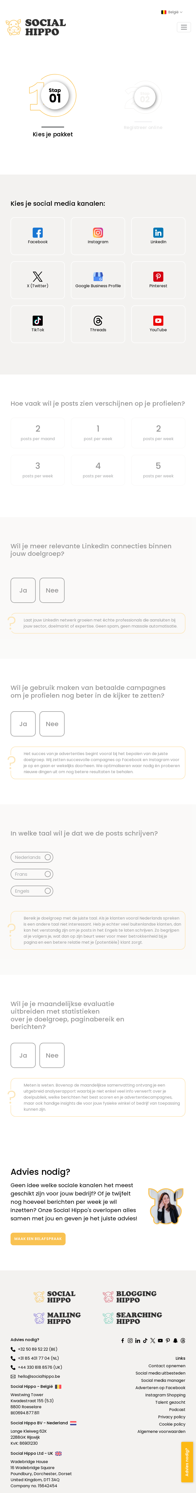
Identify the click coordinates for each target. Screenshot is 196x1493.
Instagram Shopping (165, 1395)
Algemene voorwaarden (161, 1431)
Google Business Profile (98, 280)
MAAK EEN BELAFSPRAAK (38, 1238)
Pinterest (158, 280)
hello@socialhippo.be (35, 1376)
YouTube (158, 324)
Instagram (98, 236)
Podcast (177, 1410)
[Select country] (171, 12)
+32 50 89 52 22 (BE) (34, 1349)
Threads (98, 324)
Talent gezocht (170, 1402)
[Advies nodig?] (187, 1462)
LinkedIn (158, 236)
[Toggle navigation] (184, 27)
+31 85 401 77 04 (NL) (35, 1358)
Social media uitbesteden (160, 1373)
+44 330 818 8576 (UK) (36, 1367)
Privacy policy (171, 1417)
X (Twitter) (37, 280)
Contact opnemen (167, 1366)
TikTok (37, 324)
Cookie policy (172, 1424)
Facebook (38, 236)
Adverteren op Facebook (160, 1388)
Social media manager (163, 1380)
